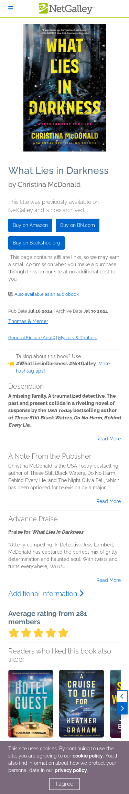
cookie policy (88, 756)
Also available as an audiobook (46, 294)
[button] (30, 706)
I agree (64, 784)
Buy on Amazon (30, 225)
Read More (108, 438)
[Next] (122, 708)
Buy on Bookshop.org (36, 242)
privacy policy (71, 770)
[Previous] (122, 696)
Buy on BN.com (77, 225)
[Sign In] (10, 8)
